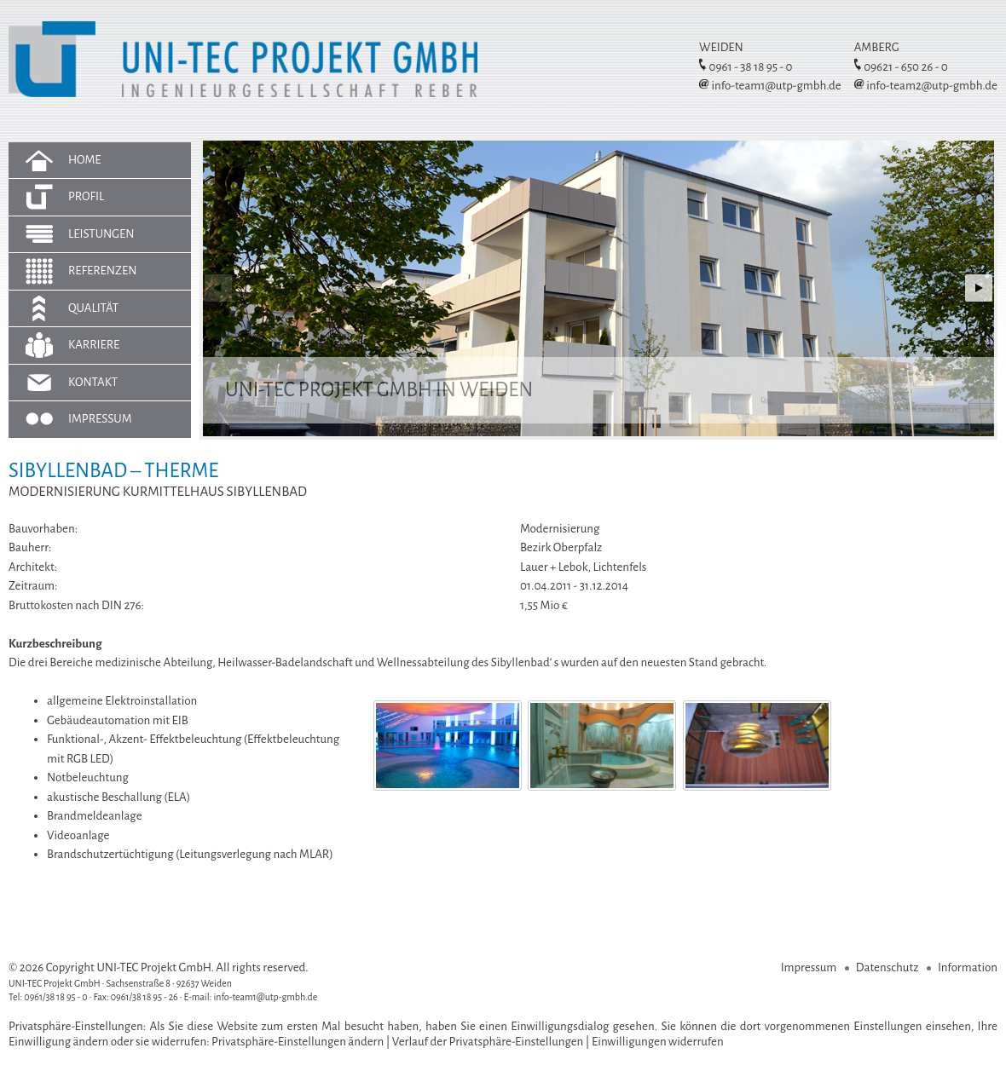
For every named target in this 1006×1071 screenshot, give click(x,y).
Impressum (100, 418)
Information (967, 967)
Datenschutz (887, 967)
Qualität (93, 308)
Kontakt (93, 382)
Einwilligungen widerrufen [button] (658, 1041)
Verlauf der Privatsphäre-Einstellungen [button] (488, 1041)
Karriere (93, 344)
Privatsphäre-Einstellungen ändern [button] (297, 1041)
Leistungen (101, 233)
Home (84, 159)
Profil (86, 196)
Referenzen (102, 270)
